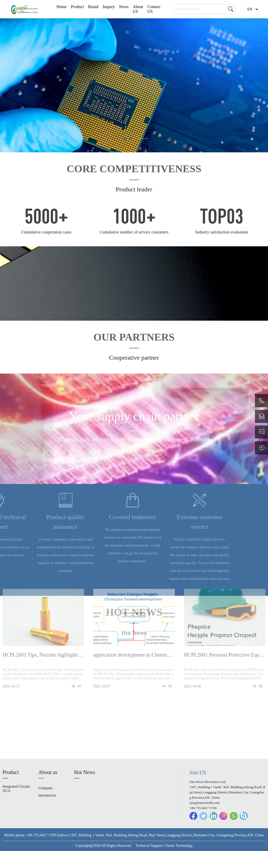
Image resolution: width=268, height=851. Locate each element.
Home (62, 6)
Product (77, 6)
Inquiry (109, 6)
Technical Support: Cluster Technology (164, 846)
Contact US (153, 9)
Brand (93, 6)
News (124, 6)
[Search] (204, 9)
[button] (127, 138)
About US (138, 9)
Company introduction (47, 791)
